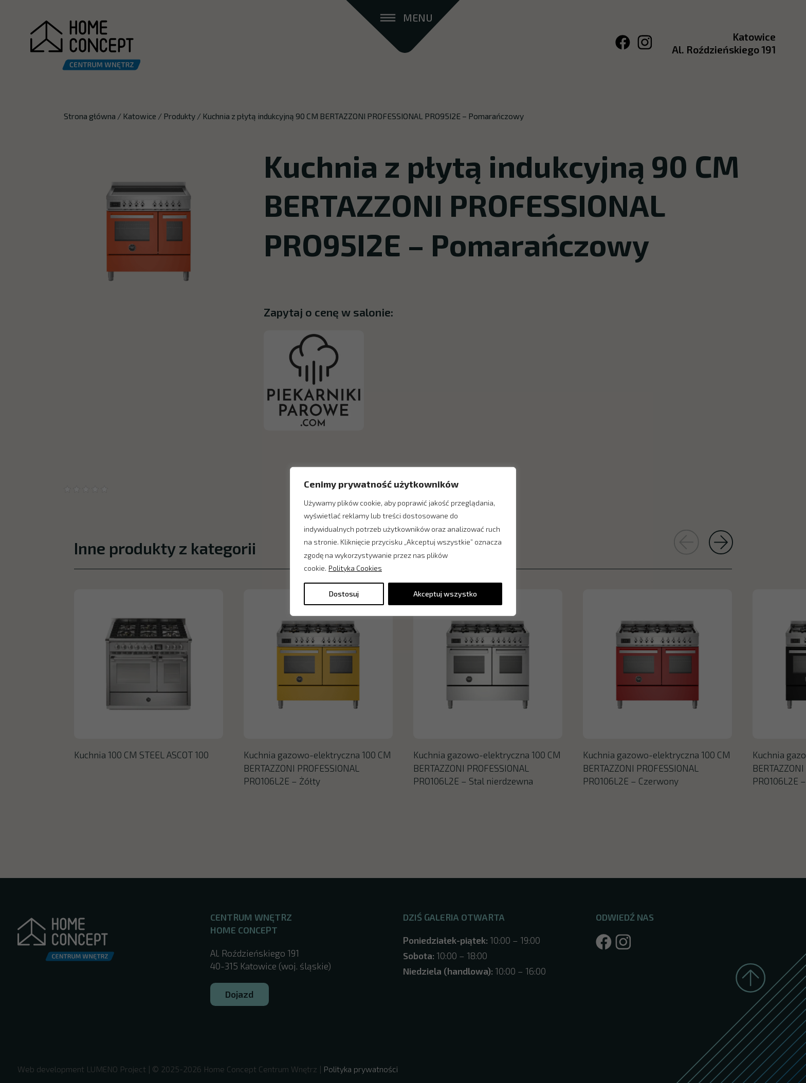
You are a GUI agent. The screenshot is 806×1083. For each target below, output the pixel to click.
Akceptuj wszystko (445, 593)
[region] (403, 541)
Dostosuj (344, 593)
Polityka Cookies (355, 568)
